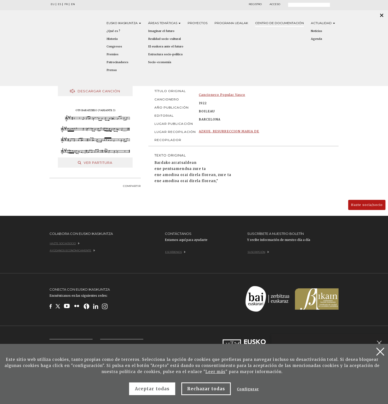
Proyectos (197, 23)
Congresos (114, 46)
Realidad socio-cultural (164, 39)
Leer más (215, 371)
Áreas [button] (164, 23)
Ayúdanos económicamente (72, 250)
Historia (112, 39)
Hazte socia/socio (367, 205)
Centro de (279, 23)
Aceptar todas (152, 389)
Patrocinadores (117, 62)
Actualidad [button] (323, 23)
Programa (231, 23)
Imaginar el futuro (161, 31)
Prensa (112, 70)
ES (59, 4)
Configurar (248, 389)
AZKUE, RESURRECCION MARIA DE (229, 131)
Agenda (316, 39)
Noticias (316, 31)
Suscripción (258, 252)
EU (53, 4)
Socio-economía (159, 62)
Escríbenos (175, 252)
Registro (255, 4)
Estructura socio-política (165, 54)
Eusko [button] (124, 23)
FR (66, 4)
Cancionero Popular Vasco (222, 95)
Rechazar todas (206, 389)
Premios (112, 54)
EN (73, 4)
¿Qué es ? (113, 31)
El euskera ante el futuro (165, 46)
